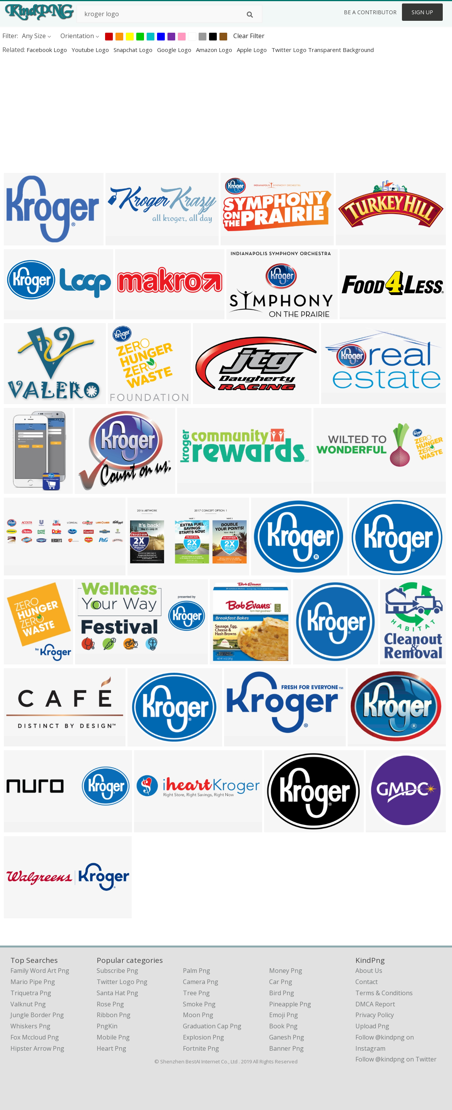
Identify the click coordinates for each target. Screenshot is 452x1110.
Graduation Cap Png (212, 1026)
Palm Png (196, 970)
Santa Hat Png (117, 993)
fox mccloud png (34, 1037)
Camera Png (200, 982)
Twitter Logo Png (122, 982)
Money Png (285, 970)
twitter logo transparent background (322, 50)
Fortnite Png (201, 1048)
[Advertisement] (226, 113)
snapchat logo (134, 50)
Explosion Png (203, 1037)
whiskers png (30, 1026)
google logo (175, 50)
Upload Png (372, 1026)
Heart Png (111, 1048)
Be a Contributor (370, 12)
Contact (366, 982)
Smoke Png (199, 1004)
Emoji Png (283, 1015)
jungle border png (37, 1015)
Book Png (283, 1026)
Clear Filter (249, 36)
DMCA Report (375, 1004)
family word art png (39, 970)
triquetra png (30, 993)
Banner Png (286, 1048)
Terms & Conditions (384, 993)
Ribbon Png (114, 1015)
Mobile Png (113, 1037)
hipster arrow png (37, 1048)
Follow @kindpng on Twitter (396, 1059)
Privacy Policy (374, 1015)
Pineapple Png (290, 1004)
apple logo (252, 50)
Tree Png (196, 993)
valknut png (28, 1004)
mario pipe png (32, 982)
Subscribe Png (117, 970)
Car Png (280, 982)
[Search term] (169, 14)
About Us (368, 970)
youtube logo (91, 50)
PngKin (107, 1026)
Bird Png (281, 993)
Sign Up (422, 12)
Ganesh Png (286, 1037)
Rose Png (110, 1004)
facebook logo (48, 50)
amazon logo (215, 50)
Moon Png (198, 1015)
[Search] (250, 14)
